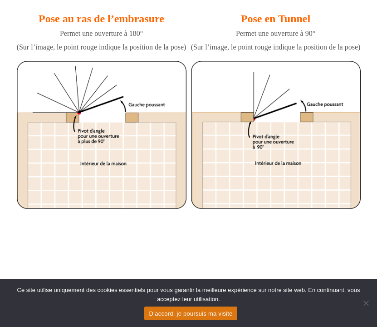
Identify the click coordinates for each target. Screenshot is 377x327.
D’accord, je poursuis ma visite (190, 313)
